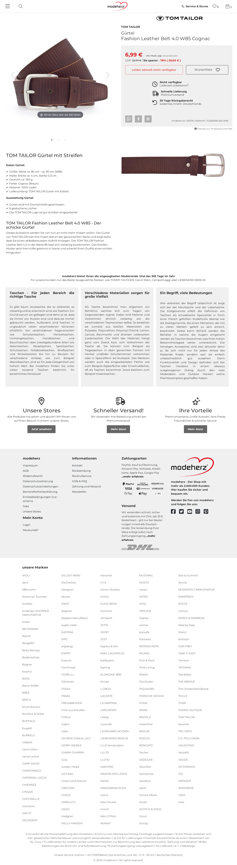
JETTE (104, 625)
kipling (105, 667)
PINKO (143, 674)
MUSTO (144, 582)
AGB (26, 470)
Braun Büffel (30, 685)
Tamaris (183, 660)
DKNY (65, 603)
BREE (26, 692)
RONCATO (146, 745)
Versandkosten (170, 55)
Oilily (142, 603)
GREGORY (68, 788)
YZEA (181, 795)
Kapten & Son (109, 646)
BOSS (26, 678)
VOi (180, 773)
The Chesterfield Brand (193, 688)
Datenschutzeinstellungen (40, 486)
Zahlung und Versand (86, 486)
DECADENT (30, 820)
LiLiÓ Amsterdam (112, 745)
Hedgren (67, 816)
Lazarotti (106, 724)
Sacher (143, 752)
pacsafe (144, 632)
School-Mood (148, 795)
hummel (106, 610)
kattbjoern (107, 660)
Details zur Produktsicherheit (213, 128)
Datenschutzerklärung (38, 481)
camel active (30, 756)
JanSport (106, 617)
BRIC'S (26, 699)
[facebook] (175, 512)
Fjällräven (67, 681)
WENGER (184, 780)
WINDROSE (186, 788)
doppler (66, 610)
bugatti (27, 728)
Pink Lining (147, 667)
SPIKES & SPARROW (191, 617)
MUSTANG (146, 575)
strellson (183, 639)
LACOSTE (106, 695)
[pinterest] (208, 512)
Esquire (66, 660)
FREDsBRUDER (71, 703)
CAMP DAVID (31, 763)
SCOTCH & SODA (150, 809)
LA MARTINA (108, 703)
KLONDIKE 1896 (110, 674)
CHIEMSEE (29, 784)
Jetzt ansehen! (41, 429)
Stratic (182, 632)
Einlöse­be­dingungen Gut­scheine (40, 499)
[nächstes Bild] (108, 75)
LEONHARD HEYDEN (114, 731)
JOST (103, 639)
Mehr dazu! (118, 429)
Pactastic (145, 639)
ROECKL (144, 738)
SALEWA (145, 766)
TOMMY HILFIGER (190, 710)
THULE (182, 695)
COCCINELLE (31, 798)
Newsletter (79, 491)
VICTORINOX (186, 766)
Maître (104, 780)
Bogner (27, 664)
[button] (207, 69)
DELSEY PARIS (70, 575)
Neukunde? (30, 530)
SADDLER (145, 759)
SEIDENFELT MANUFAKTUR (196, 589)
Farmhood (68, 667)
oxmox (143, 625)
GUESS (65, 795)
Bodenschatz (31, 657)
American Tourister (34, 596)
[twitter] (183, 512)
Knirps (104, 681)
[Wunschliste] (216, 6)
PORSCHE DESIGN (151, 695)
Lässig (104, 717)
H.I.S (103, 582)
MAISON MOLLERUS (113, 773)
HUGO (104, 596)
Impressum (30, 465)
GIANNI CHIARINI (72, 752)
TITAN (182, 703)
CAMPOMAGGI (31, 770)
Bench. (26, 636)
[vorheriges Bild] (13, 75)
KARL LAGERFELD (112, 653)
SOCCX (183, 603)
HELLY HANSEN (72, 823)
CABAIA (27, 742)
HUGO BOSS (108, 603)
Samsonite (146, 773)
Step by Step (186, 625)
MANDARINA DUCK (113, 788)
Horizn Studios (110, 589)
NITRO (143, 596)
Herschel (106, 575)
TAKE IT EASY (186, 653)
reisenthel (146, 724)
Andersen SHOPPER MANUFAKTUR (35, 612)
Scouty (143, 823)
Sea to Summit (188, 575)
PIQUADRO (146, 688)
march (104, 809)
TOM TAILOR (130, 26)
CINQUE (27, 791)
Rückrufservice (81, 476)
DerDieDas (68, 582)
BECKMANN (30, 628)
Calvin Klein (30, 749)
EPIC (64, 639)
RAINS (143, 710)
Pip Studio (146, 681)
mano (104, 795)
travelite (183, 724)
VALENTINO (186, 745)
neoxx (143, 589)
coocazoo (28, 805)
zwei (181, 802)
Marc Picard (108, 802)
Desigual (67, 589)
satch (142, 788)
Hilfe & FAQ (79, 481)
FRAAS (65, 695)
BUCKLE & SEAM (33, 713)
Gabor (65, 724)
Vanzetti (183, 752)
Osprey (144, 617)
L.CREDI (105, 688)
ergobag (67, 646)
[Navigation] (8, 6)
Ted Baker (184, 674)
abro (25, 582)
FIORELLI (67, 674)
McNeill (105, 823)
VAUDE (183, 759)
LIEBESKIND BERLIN (114, 738)
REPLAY (144, 731)
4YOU (26, 575)
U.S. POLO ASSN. (189, 738)
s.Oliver (183, 610)
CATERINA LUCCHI (34, 777)
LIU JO (104, 752)
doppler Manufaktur (74, 617)
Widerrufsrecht (33, 476)
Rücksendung (81, 470)
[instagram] (199, 512)
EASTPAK (67, 632)
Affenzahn (29, 589)
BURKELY (28, 735)
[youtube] (191, 512)
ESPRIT (66, 653)
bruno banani (31, 706)
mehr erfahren (133, 476)
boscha (27, 671)
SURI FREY (185, 646)
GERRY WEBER (71, 745)
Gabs (64, 731)
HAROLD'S (68, 802)
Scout (143, 816)
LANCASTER (108, 710)
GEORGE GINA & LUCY (76, 738)
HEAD (65, 809)
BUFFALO (28, 721)
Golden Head (70, 766)
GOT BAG (67, 773)
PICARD (144, 653)
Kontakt (77, 465)
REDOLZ (145, 717)
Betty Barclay (31, 650)
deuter (65, 596)
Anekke (27, 603)
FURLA (65, 717)
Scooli (143, 802)
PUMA (143, 703)
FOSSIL (66, 688)
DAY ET (26, 813)
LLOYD (105, 759)
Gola (64, 759)
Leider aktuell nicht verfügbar (154, 70)
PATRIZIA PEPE (149, 646)
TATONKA (184, 667)
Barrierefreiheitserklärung (40, 491)
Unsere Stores (32, 511)
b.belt (26, 621)
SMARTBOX (185, 596)
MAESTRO (106, 766)
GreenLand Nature (73, 780)
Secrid (182, 582)
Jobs (26, 506)
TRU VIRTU (185, 731)
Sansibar (145, 780)
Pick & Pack (146, 660)
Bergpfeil (28, 643)
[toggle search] (19, 6)
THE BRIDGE (186, 681)
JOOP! (104, 632)
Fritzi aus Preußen (73, 710)
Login (26, 524)
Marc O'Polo (108, 816)
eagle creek (69, 625)
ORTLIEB (145, 610)
